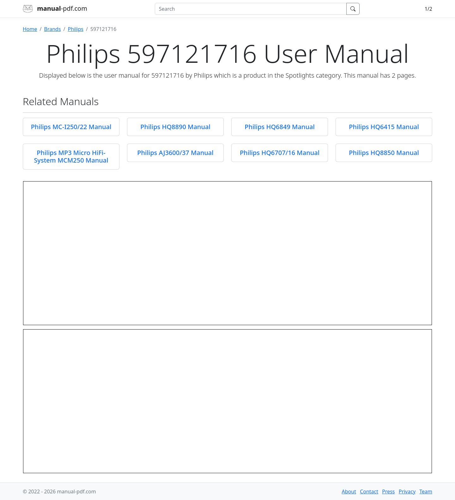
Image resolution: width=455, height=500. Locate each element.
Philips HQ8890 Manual (175, 126)
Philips (75, 29)
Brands (52, 29)
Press (388, 491)
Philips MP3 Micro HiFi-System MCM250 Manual (71, 156)
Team (425, 491)
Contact (369, 491)
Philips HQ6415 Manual (384, 126)
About (349, 491)
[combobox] (251, 9)
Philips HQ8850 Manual (384, 152)
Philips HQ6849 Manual (280, 126)
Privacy (407, 491)
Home (30, 29)
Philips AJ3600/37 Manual (175, 152)
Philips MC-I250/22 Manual (71, 126)
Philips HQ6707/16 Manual (279, 152)
